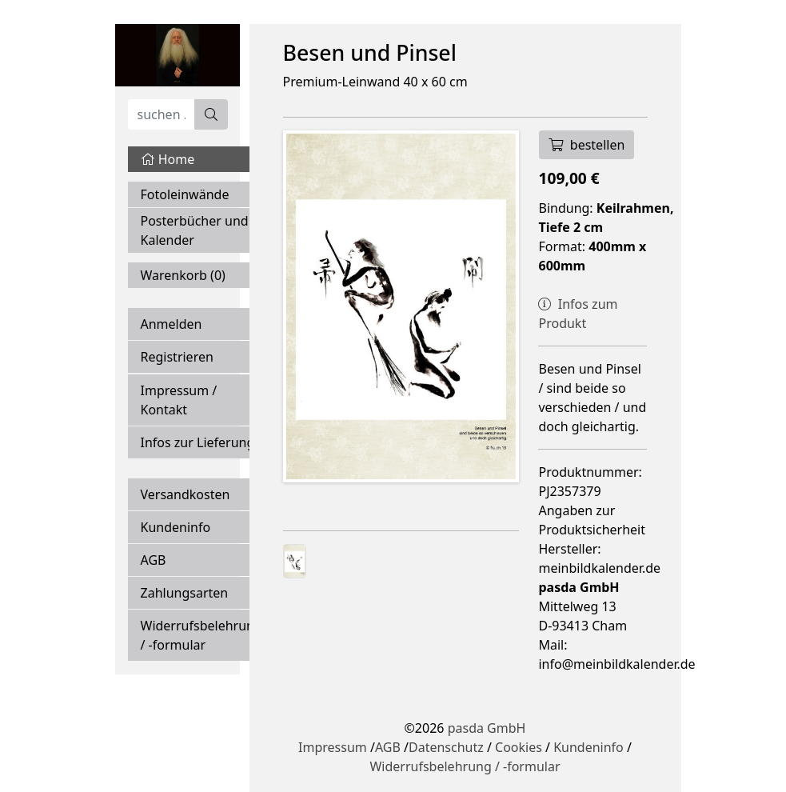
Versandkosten (185, 494)
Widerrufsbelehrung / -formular (201, 635)
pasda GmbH (487, 728)
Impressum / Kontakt (179, 400)
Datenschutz (446, 747)
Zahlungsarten (185, 593)
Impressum (332, 747)
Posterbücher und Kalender (195, 230)
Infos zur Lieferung (198, 442)
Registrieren (177, 357)
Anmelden (171, 324)
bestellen (586, 145)
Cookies (518, 747)
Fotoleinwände (185, 194)
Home (168, 159)
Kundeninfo (176, 527)
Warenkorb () (183, 275)
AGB (153, 560)
